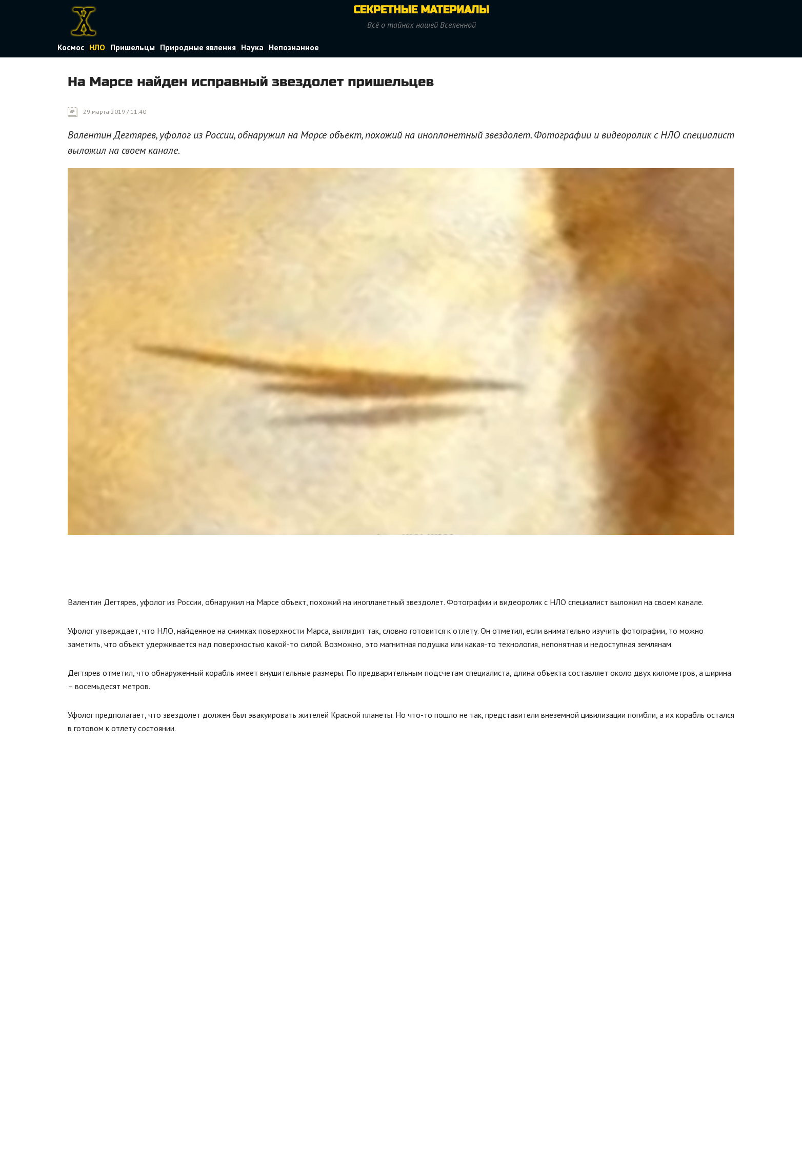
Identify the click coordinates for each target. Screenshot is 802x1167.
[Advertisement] (254, 568)
